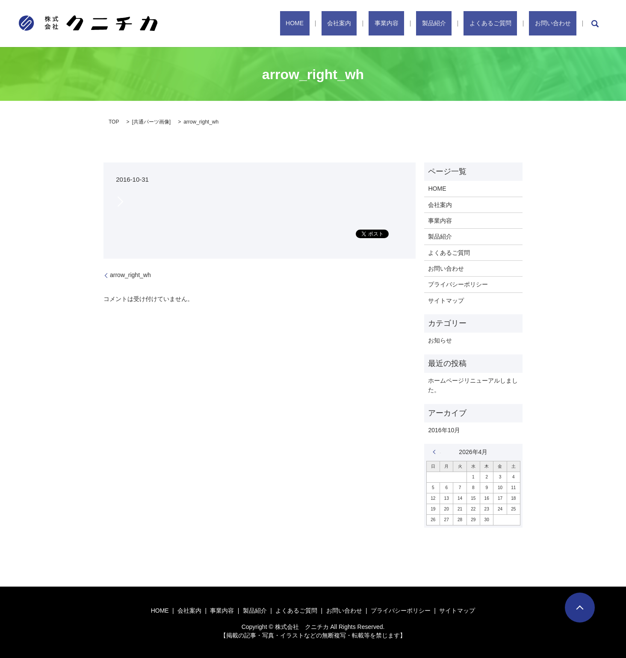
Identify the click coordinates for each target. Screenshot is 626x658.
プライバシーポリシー (458, 284)
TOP (114, 122)
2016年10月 (444, 430)
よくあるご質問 (508, 23)
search (594, 23)
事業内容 (427, 23)
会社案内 (391, 23)
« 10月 (436, 452)
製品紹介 (463, 23)
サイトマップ (446, 300)
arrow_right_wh (130, 274)
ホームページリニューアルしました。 (473, 385)
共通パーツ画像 (151, 122)
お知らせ (440, 340)
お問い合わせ (558, 23)
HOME (358, 23)
